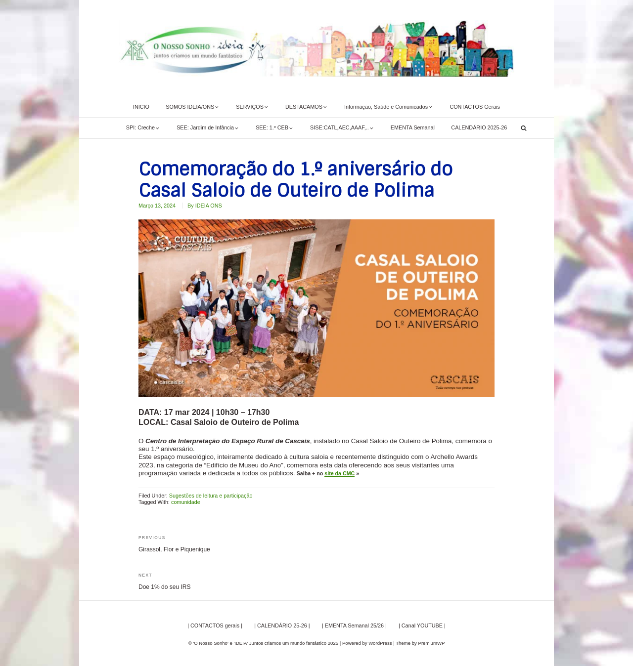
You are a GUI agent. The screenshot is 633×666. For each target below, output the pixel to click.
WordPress (380, 643)
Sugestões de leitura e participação (211, 496)
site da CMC (339, 473)
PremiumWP (431, 643)
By (204, 205)
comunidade (185, 502)
